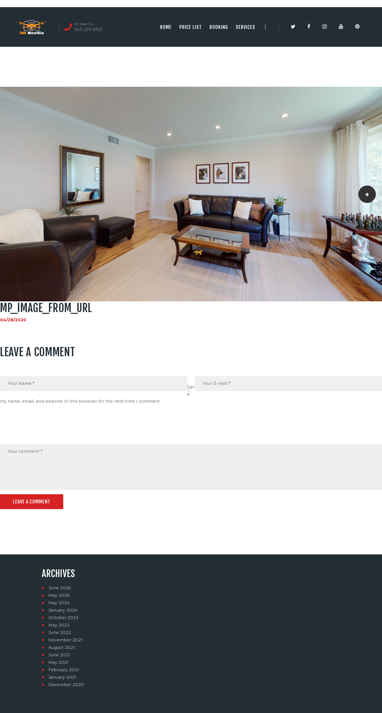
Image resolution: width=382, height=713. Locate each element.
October (63, 617)
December (66, 684)
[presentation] (45, 430)
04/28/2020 (13, 320)
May (59, 595)
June (59, 587)
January (62, 610)
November (65, 640)
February (63, 669)
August (61, 647)
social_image (373, 194)
